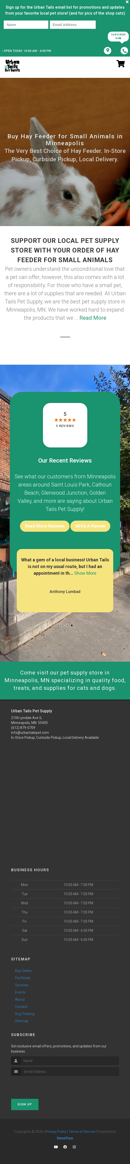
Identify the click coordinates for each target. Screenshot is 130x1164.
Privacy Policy (56, 1132)
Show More (85, 573)
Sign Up (25, 1104)
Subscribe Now (118, 36)
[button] (58, 625)
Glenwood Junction (64, 493)
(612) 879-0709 (23, 728)
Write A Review (90, 526)
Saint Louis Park (70, 485)
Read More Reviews (45, 526)
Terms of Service (82, 1132)
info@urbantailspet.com (30, 733)
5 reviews (65, 426)
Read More (92, 318)
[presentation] (20, 36)
